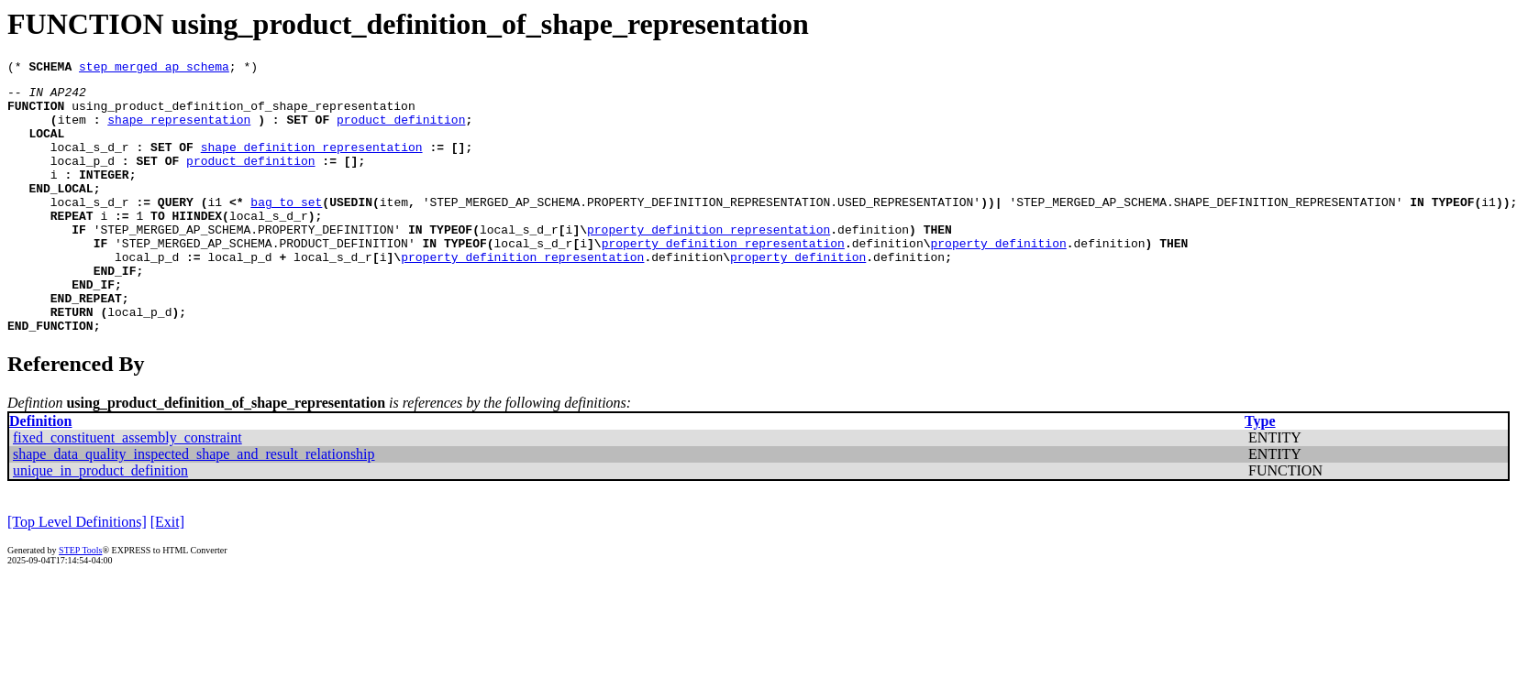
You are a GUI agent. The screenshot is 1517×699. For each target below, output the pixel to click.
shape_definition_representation (312, 163)
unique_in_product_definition (100, 522)
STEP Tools (80, 602)
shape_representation (178, 130)
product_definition (401, 130)
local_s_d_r (89, 163)
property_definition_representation (708, 262)
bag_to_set (286, 229)
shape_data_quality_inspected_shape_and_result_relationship (194, 506)
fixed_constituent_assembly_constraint (127, 489)
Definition (40, 473)
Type (1260, 473)
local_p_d (82, 179)
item (72, 130)
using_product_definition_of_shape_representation (243, 113)
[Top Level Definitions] (77, 574)
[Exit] (167, 574)
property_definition (998, 278)
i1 (214, 229)
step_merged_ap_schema (154, 68)
